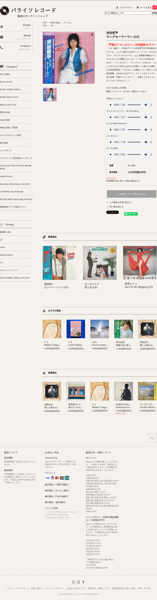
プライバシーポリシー (55, 588)
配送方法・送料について (99, 588)
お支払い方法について (76, 588)
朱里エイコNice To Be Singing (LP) (139, 285)
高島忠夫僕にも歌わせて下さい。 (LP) (58, 406)
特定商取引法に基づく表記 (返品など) (123, 181)
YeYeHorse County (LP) (101, 343)
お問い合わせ (37, 588)
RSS (139, 588)
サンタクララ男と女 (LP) (92, 285)
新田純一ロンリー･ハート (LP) (56, 285)
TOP (45, 22)
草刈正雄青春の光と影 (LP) (124, 344)
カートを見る (148, 7)
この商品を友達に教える (120, 202)
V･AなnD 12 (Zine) (75, 343)
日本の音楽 (55, 22)
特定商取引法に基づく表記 (124, 588)
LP (52, 25)
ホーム (10, 588)
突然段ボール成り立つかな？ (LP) (78, 406)
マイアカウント (126, 7)
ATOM (147, 588)
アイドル (67, 22)
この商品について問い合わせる (132, 194)
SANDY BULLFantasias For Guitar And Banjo (132, 406)
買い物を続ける (116, 206)
